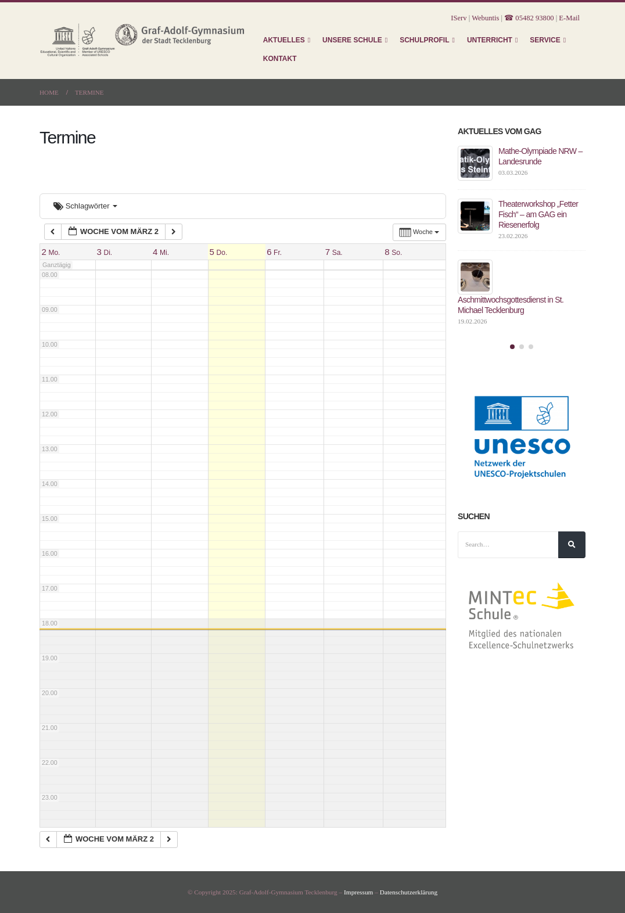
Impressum (358, 892)
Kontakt (280, 59)
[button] (512, 347)
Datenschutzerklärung (408, 892)
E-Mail (569, 18)
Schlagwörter (85, 206)
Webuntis (485, 18)
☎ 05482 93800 (529, 18)
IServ (458, 18)
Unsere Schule (352, 40)
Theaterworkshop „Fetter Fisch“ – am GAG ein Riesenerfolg (538, 214)
